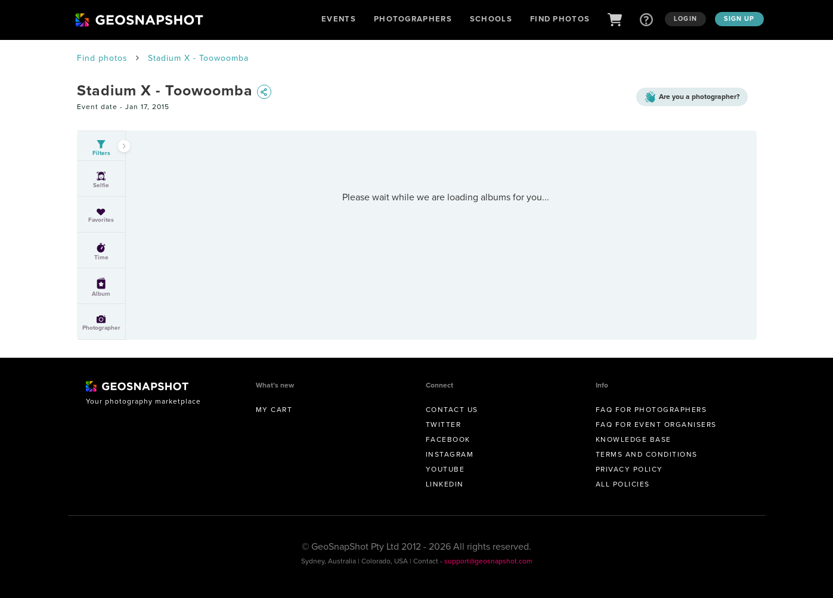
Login (685, 18)
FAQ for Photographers (651, 409)
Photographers (413, 18)
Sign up (739, 18)
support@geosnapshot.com (488, 561)
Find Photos (560, 18)
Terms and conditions (647, 454)
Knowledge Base (633, 439)
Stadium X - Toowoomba (198, 58)
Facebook (448, 439)
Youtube (445, 469)
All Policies (623, 484)
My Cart (274, 409)
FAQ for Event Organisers (656, 424)
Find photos (102, 58)
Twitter (444, 424)
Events (338, 18)
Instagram (450, 454)
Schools (491, 18)
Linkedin (445, 484)
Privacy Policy (629, 469)
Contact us (452, 409)
